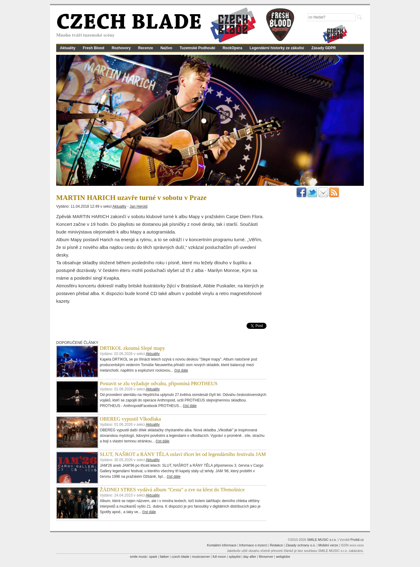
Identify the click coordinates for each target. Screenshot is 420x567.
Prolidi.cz (357, 539)
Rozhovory (121, 48)
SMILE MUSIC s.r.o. (322, 539)
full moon (219, 556)
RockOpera (232, 48)
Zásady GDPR (323, 48)
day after (249, 556)
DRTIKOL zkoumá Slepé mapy (132, 348)
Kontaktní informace (221, 545)
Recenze (145, 48)
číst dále (181, 370)
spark (153, 556)
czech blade (180, 556)
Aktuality (68, 48)
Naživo (166, 48)
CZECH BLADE (129, 23)
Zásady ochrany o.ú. (301, 545)
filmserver (266, 556)
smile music (138, 556)
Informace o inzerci (253, 545)
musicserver (201, 556)
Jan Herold (138, 206)
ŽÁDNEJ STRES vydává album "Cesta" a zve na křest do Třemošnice (172, 490)
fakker (164, 556)
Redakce (276, 545)
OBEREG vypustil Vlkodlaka (130, 419)
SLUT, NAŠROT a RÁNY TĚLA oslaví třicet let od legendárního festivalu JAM (183, 454)
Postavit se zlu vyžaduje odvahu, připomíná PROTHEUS (159, 383)
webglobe (283, 556)
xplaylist (234, 556)
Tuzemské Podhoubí (197, 48)
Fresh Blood (93, 48)
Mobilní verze (328, 545)
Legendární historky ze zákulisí (277, 48)
